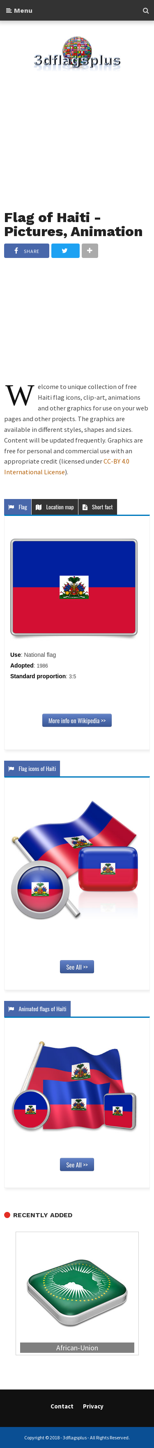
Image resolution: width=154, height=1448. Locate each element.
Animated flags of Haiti (37, 1008)
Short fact (98, 506)
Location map (55, 506)
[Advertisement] (77, 135)
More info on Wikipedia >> (77, 720)
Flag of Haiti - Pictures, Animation (73, 224)
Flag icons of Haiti (32, 768)
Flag (17, 506)
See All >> (76, 966)
